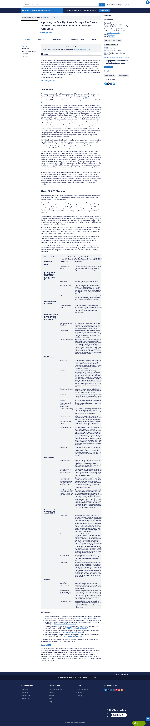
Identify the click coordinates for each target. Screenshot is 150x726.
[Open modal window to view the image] (29, 20)
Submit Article (104, 11)
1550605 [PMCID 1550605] (112, 37)
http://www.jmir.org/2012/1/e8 (82, 49)
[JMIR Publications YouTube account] (116, 690)
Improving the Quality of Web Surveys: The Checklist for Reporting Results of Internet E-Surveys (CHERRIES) (70, 25)
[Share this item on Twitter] (108, 84)
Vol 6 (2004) (49, 17)
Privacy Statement (82, 690)
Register (126, 5)
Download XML (123, 75)
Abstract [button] (24, 46)
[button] (147, 2)
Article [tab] (27, 39)
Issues (51, 699)
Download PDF (110, 75)
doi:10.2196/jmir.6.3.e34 (48, 81)
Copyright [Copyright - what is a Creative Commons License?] (46, 645)
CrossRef (97, 618)
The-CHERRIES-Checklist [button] (29, 51)
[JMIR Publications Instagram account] (119, 690)
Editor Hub (24, 693)
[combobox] (65, 4)
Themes (51, 696)
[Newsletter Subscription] (117, 715)
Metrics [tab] (94, 39)
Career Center (112, 5)
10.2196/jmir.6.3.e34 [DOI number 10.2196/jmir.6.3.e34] (113, 33)
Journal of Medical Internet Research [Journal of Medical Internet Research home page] (36, 11)
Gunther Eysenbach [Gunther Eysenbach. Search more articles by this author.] (46, 33)
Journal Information (73, 11)
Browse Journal (90, 11)
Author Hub (24, 690)
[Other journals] (61, 10)
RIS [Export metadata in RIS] (105, 53)
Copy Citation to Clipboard (113, 40)
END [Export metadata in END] (105, 48)
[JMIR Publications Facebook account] (111, 690)
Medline (91, 618)
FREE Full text (83, 618)
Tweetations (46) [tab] (77, 39)
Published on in (39, 17)
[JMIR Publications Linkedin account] (114, 690)
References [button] (25, 54)
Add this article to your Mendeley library (116, 57)
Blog (50, 702)
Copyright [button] (25, 56)
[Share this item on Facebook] (111, 84)
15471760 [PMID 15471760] (111, 35)
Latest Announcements (56, 690)
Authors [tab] (41, 39)
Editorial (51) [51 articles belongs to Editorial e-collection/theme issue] (108, 67)
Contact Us (80, 693)
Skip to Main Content (122, 674)
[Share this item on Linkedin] (114, 84)
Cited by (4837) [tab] (57, 39)
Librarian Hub (25, 699)
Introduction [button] (26, 48)
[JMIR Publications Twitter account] (108, 690)
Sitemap (79, 696)
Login (120, 5)
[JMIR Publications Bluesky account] (105, 690)
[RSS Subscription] (122, 690)
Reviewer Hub (25, 696)
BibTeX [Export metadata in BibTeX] (106, 50)
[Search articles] (102, 4)
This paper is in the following (116, 62)
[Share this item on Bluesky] (105, 84)
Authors (51, 693)
